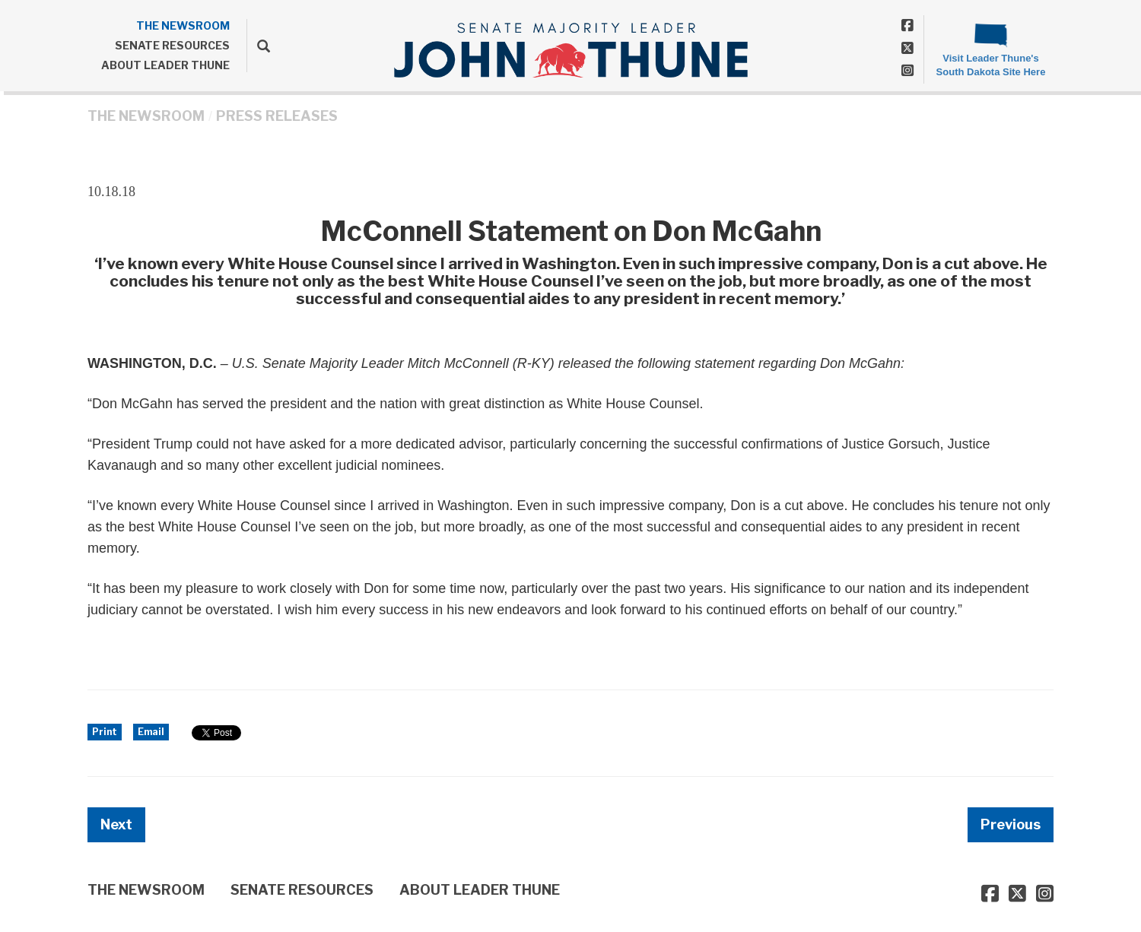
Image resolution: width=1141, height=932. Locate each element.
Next (116, 824)
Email (151, 731)
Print (104, 731)
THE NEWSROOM (183, 25)
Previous (1010, 824)
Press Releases (277, 116)
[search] (258, 45)
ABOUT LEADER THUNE (165, 65)
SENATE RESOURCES (172, 45)
